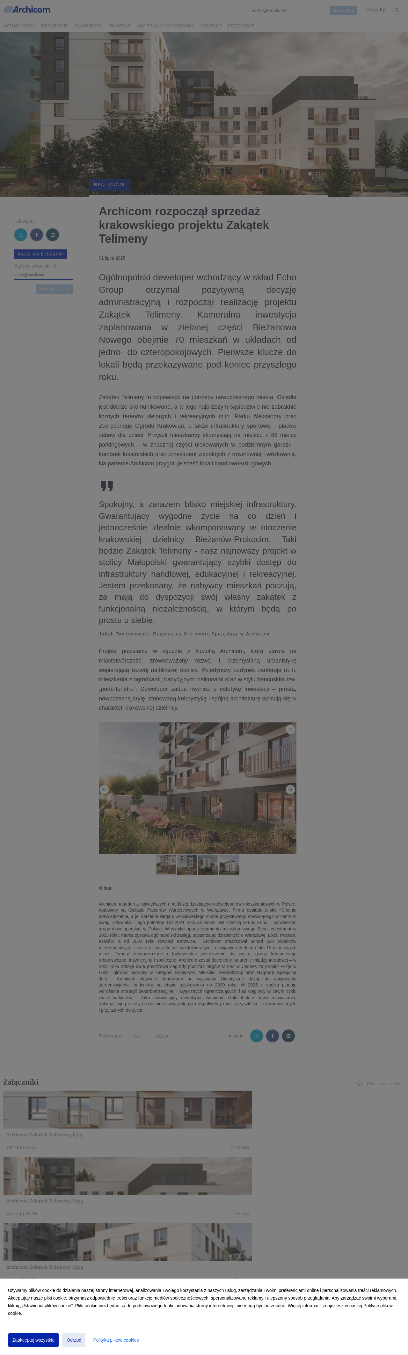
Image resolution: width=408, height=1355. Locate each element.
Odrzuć (74, 1340)
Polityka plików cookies (116, 1340)
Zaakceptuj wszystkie (33, 1340)
